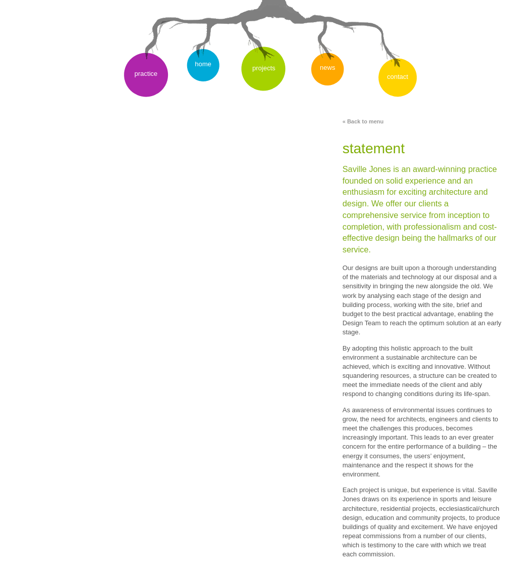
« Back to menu (362, 121)
